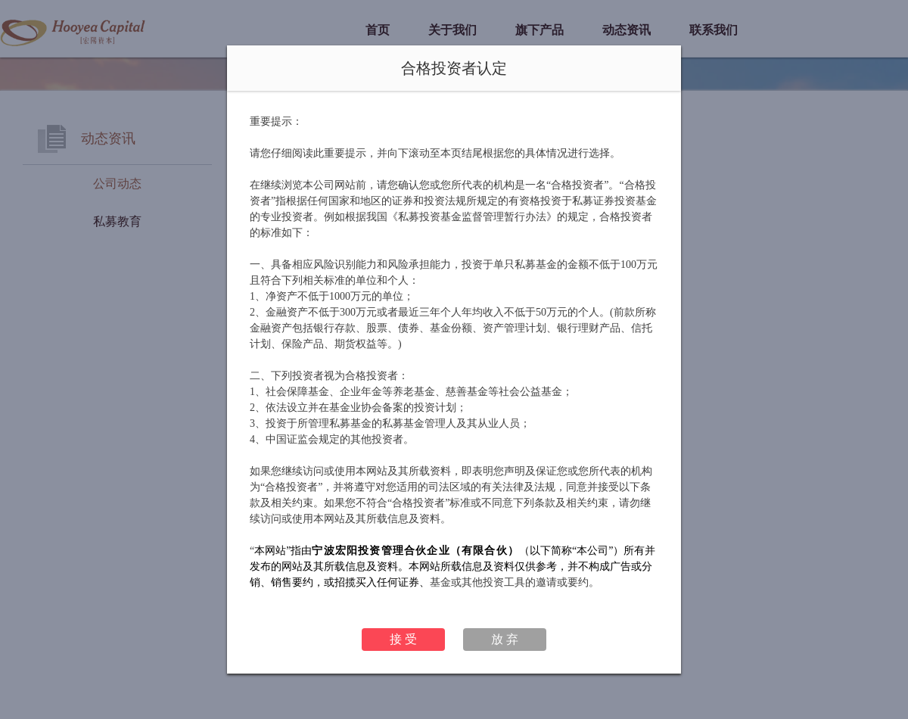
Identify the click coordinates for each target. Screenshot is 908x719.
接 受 (403, 639)
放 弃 (504, 639)
